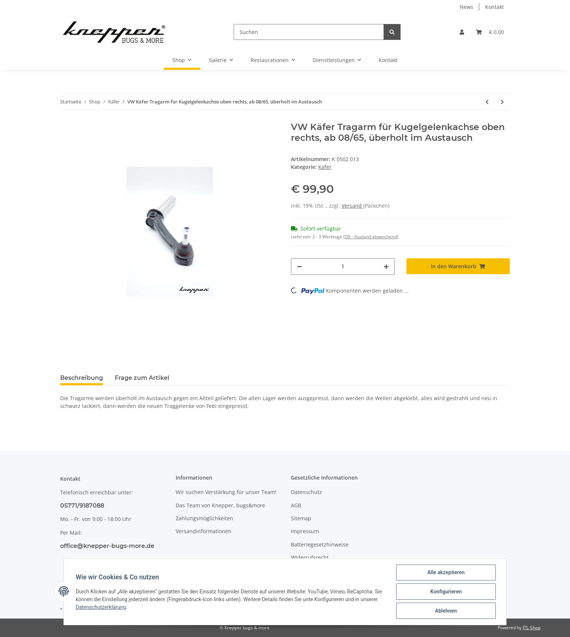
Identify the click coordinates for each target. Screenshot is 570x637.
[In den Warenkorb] (458, 266)
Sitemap (301, 518)
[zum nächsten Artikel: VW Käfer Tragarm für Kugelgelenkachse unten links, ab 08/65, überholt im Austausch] (502, 102)
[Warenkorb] (490, 32)
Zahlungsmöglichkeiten (204, 518)
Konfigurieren (445, 592)
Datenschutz (306, 491)
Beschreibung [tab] (81, 377)
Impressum (305, 531)
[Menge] (342, 267)
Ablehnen (446, 611)
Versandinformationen (203, 531)
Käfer (325, 166)
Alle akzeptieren (445, 572)
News (466, 6)
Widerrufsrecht (310, 557)
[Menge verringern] (299, 267)
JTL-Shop (531, 627)
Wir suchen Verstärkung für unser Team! (226, 491)
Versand (352, 205)
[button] (462, 32)
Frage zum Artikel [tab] (142, 377)
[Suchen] (309, 32)
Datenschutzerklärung (101, 607)
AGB (296, 505)
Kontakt (494, 6)
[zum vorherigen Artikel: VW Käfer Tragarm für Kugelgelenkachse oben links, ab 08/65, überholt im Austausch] (487, 102)
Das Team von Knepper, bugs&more (220, 505)
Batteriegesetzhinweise (319, 544)
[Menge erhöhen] (386, 267)
